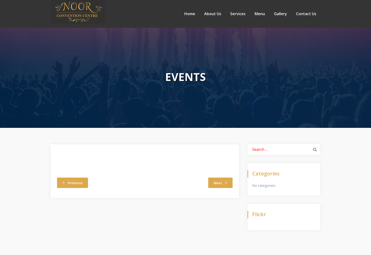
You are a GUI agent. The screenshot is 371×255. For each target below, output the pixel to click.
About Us (212, 13)
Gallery (280, 13)
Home (189, 13)
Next (220, 182)
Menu (260, 13)
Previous (72, 182)
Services (238, 13)
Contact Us (306, 13)
